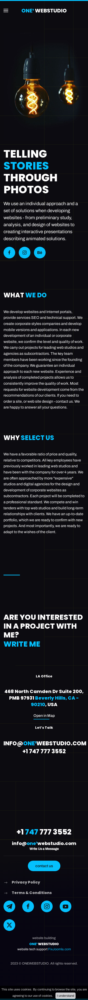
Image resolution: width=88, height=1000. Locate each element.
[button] (6, 10)
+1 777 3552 (44, 832)
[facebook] (28, 906)
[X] (9, 925)
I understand (65, 995)
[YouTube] (65, 906)
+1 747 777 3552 (44, 751)
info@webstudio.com (45, 743)
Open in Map (44, 716)
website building (44, 938)
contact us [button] (44, 866)
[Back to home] (44, 10)
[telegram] (9, 906)
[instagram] (47, 906)
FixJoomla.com (59, 949)
